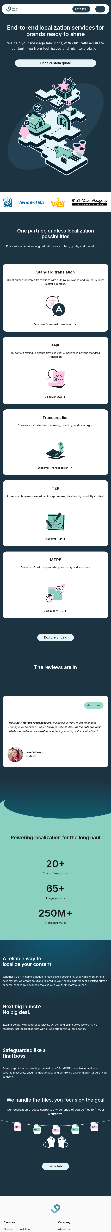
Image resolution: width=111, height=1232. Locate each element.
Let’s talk (55, 1166)
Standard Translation (17, 1229)
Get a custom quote (55, 63)
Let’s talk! (81, 9)
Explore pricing (55, 637)
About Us (64, 1229)
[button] (89, 705)
